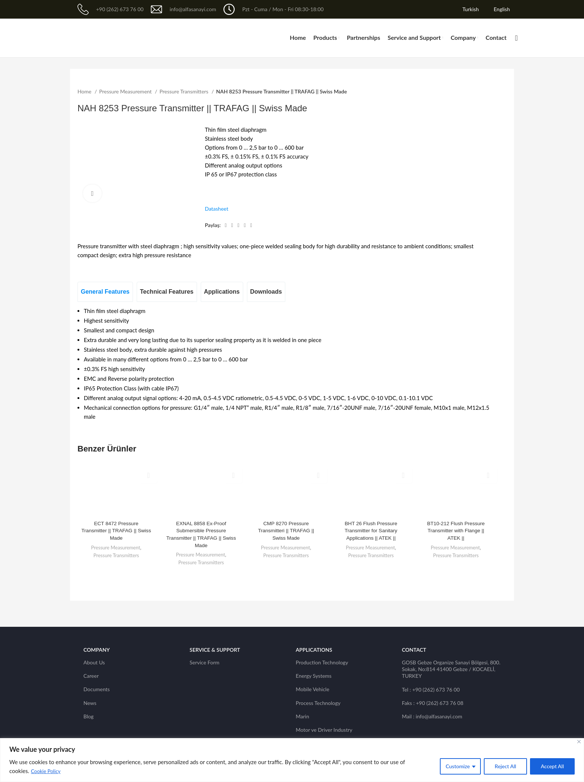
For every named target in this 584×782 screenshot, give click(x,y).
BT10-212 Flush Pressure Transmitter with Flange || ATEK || (456, 530)
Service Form (204, 662)
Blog (88, 716)
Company (96, 650)
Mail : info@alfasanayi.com (432, 716)
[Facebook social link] (226, 225)
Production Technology (322, 662)
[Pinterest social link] (238, 225)
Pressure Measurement (126, 91)
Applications (314, 650)
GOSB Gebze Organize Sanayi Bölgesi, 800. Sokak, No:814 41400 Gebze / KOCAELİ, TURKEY (451, 669)
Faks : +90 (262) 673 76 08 (432, 703)
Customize (458, 766)
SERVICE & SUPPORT (215, 650)
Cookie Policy (46, 771)
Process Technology (318, 703)
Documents (96, 689)
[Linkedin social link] (245, 225)
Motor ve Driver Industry (324, 730)
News (89, 703)
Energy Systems (313, 676)
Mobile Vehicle (312, 689)
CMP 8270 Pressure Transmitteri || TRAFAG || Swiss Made (286, 530)
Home (85, 91)
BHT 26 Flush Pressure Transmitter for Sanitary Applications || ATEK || (371, 530)
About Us (94, 662)
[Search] (514, 38)
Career (91, 676)
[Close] (579, 741)
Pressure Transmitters (184, 91)
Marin (302, 716)
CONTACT (414, 650)
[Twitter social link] (232, 225)
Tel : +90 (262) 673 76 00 (431, 689)
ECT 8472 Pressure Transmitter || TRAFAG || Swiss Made (116, 530)
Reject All (505, 766)
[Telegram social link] (251, 225)
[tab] (105, 292)
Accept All (552, 766)
